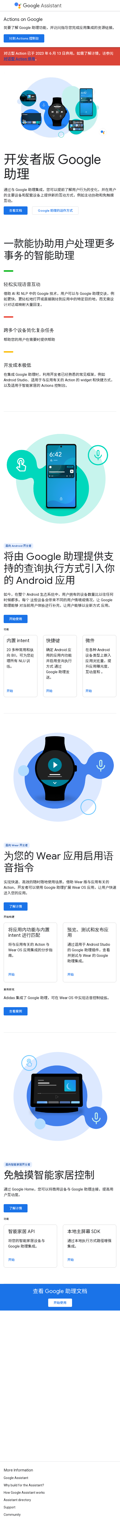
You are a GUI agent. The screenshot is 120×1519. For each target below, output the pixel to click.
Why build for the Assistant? (24, 1485)
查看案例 (15, 1011)
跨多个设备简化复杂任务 (29, 330)
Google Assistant (16, 1478)
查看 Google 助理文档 (60, 1291)
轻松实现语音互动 (22, 284)
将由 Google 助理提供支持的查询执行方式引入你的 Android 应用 (59, 568)
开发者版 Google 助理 (52, 167)
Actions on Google (23, 19)
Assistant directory (17, 1500)
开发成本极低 (17, 365)
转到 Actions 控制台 (24, 38)
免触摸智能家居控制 (49, 1175)
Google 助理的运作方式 (55, 210)
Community (12, 1514)
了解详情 (15, 906)
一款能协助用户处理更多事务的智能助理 (59, 250)
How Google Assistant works (24, 1492)
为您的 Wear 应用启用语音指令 (59, 862)
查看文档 (15, 210)
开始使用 (15, 619)
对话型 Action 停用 (19, 59)
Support (9, 1507)
